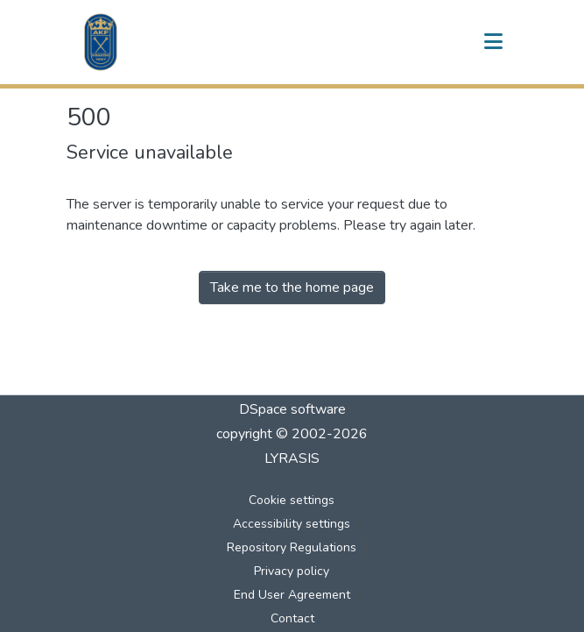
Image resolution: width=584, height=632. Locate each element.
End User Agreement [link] (292, 594)
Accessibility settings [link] (291, 523)
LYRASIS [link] (292, 458)
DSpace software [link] (292, 409)
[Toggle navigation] (493, 42)
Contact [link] (292, 618)
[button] (101, 42)
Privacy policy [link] (291, 571)
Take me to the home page (292, 287)
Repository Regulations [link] (291, 547)
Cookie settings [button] (291, 500)
